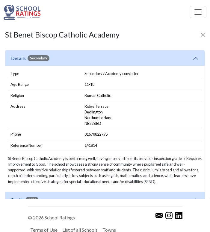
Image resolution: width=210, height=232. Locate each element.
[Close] (203, 34)
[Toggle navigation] (198, 12)
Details (30, 58)
